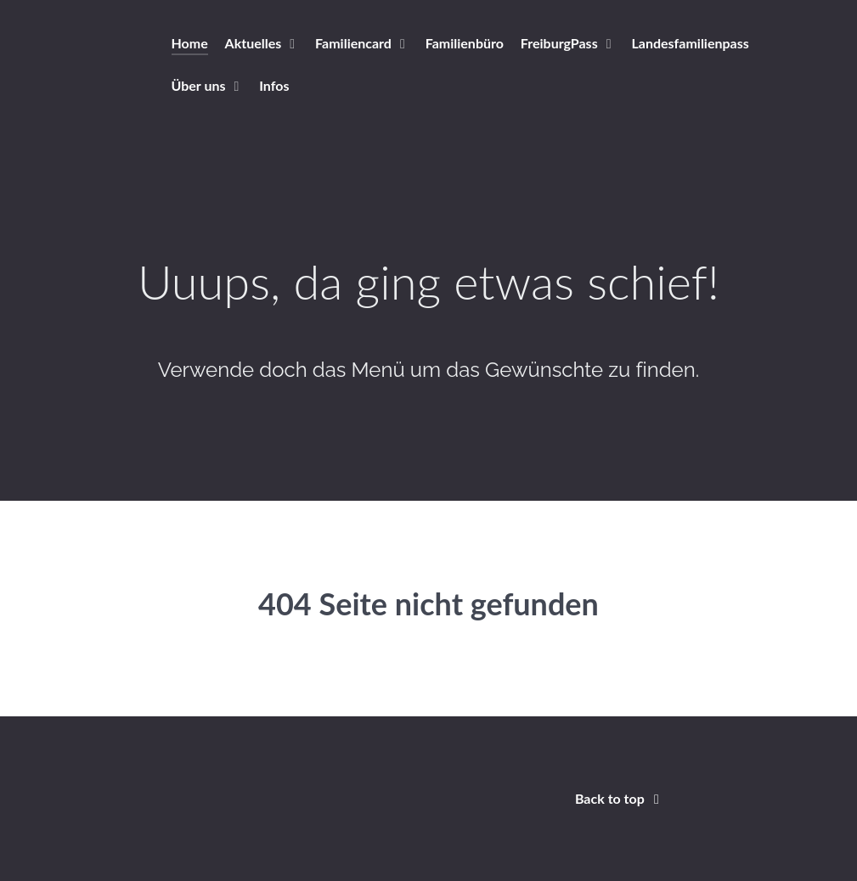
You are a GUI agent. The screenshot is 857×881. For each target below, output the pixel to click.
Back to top (620, 798)
